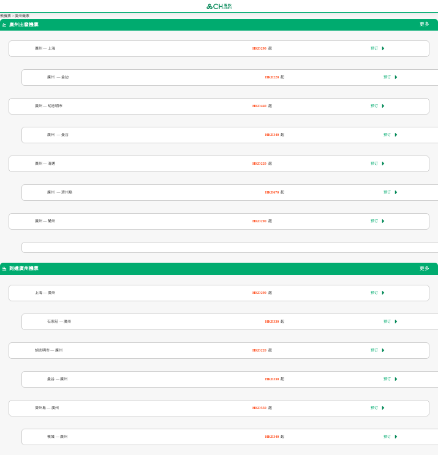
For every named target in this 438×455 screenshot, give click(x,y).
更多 (424, 25)
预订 (378, 48)
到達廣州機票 (20, 268)
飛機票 (5, 16)
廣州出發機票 (20, 25)
